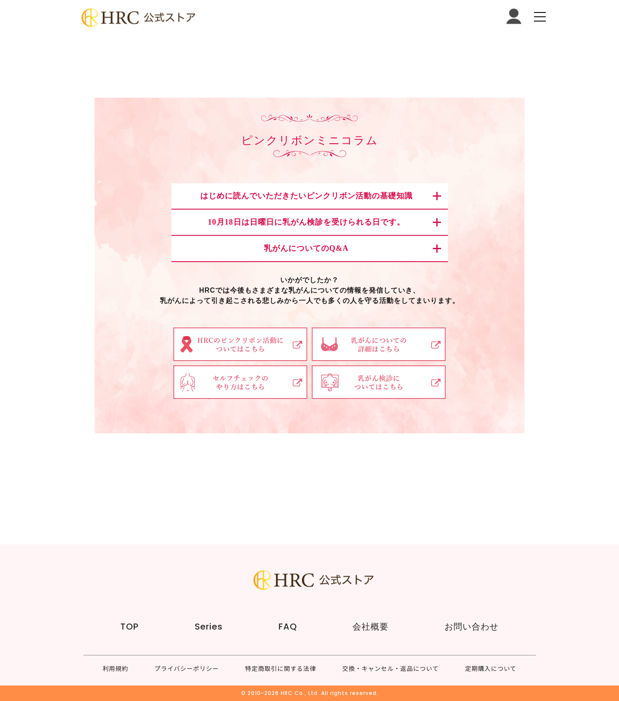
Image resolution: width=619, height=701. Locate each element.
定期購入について (491, 668)
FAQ (288, 627)
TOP (129, 627)
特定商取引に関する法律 (280, 668)
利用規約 (116, 668)
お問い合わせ (471, 627)
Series (209, 627)
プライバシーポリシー (187, 668)
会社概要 (370, 627)
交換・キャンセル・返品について (390, 668)
